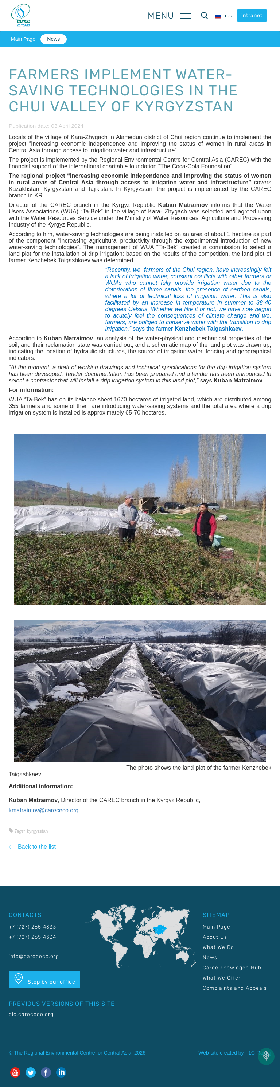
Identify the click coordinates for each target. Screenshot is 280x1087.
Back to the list (32, 847)
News (53, 39)
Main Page (23, 39)
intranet (251, 15)
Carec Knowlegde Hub (232, 968)
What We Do (218, 947)
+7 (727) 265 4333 (32, 927)
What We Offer (222, 978)
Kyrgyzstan (37, 831)
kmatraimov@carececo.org (43, 810)
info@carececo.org (34, 956)
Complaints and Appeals (235, 988)
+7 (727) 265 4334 (32, 937)
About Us (215, 937)
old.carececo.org (31, 1014)
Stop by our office (44, 979)
